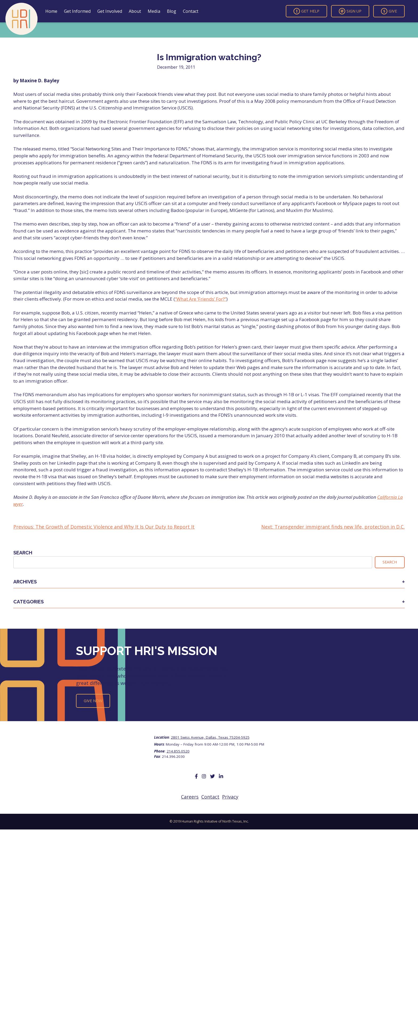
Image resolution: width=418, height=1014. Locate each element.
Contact (190, 11)
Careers (190, 797)
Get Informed (77, 11)
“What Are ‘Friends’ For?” (200, 299)
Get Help (306, 11)
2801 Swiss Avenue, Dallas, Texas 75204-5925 (210, 737)
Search (22, 552)
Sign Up (350, 11)
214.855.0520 (178, 751)
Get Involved (109, 11)
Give (389, 11)
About (135, 11)
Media (154, 11)
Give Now (93, 700)
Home (51, 11)
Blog (171, 11)
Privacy (230, 797)
